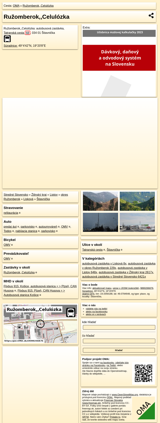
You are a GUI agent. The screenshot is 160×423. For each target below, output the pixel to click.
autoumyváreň (48, 226)
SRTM (85, 417)
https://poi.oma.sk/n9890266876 (141, 186)
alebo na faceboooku (97, 311)
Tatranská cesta (17, 33)
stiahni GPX (88, 293)
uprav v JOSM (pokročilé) (126, 288)
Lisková (28, 199)
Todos (7, 231)
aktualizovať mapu (101, 288)
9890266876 (146, 288)
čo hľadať (88, 335)
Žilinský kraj (39, 194)
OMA (16, 5)
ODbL (110, 397)
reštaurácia (11, 212)
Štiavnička (43, 199)
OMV (64, 226)
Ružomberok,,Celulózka (38, 5)
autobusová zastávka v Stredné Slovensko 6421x (114, 276)
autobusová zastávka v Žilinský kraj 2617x (126, 272)
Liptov (54, 194)
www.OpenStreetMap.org (125, 394)
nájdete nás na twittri (96, 308)
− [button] (8, 109)
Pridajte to (115, 417)
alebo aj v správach (96, 314)
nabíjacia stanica (26, 231)
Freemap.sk (113, 186)
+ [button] (8, 104)
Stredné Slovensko (16, 194)
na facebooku (107, 362)
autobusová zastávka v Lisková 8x (104, 263)
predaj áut (10, 226)
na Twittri (111, 365)
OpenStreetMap (95, 186)
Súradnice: (11, 45)
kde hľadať (89, 322)
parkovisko (27, 226)
